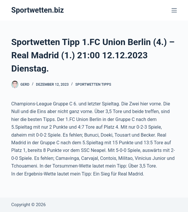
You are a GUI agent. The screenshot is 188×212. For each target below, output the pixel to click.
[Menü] (174, 10)
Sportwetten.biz (37, 10)
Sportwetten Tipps (93, 84)
